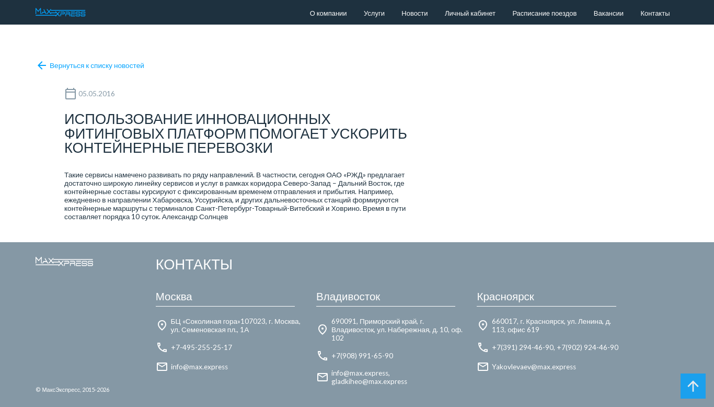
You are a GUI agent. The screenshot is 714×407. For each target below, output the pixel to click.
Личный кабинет (470, 13)
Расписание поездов (544, 13)
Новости (414, 13)
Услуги (374, 13)
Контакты (655, 13)
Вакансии (609, 13)
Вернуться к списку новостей (90, 65)
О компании (328, 13)
